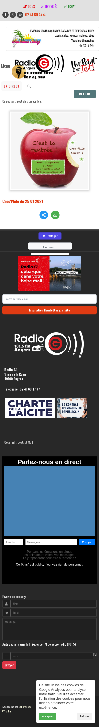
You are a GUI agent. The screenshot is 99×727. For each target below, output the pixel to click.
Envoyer (9, 665)
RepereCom (25, 707)
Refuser (84, 718)
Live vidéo (49, 6)
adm (6, 711)
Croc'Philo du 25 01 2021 (22, 201)
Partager (49, 236)
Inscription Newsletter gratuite (49, 310)
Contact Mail (25, 442)
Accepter (47, 718)
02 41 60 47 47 (36, 15)
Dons (29, 6)
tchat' (70, 6)
